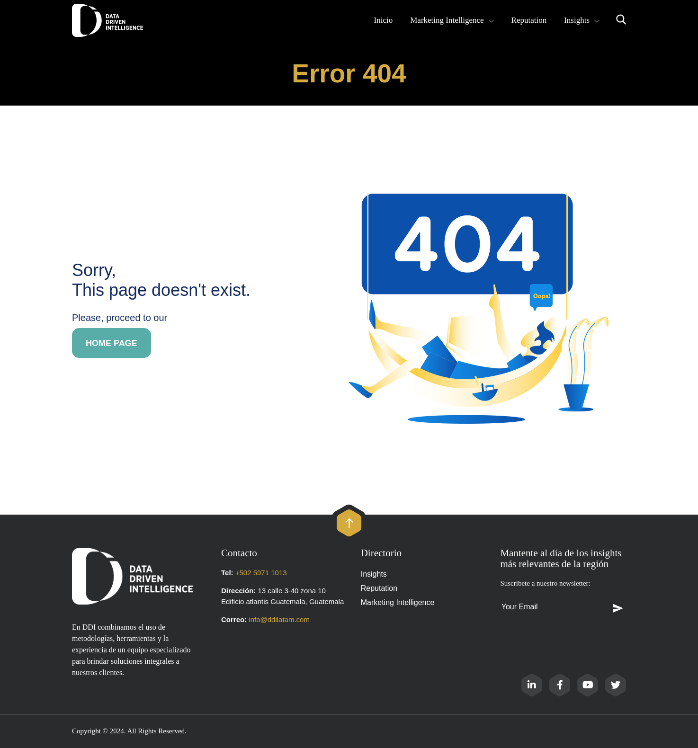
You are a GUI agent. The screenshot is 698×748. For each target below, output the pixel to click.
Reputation (529, 20)
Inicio (383, 20)
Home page (111, 343)
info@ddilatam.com (279, 619)
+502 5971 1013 (261, 573)
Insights (577, 20)
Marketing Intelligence (446, 20)
